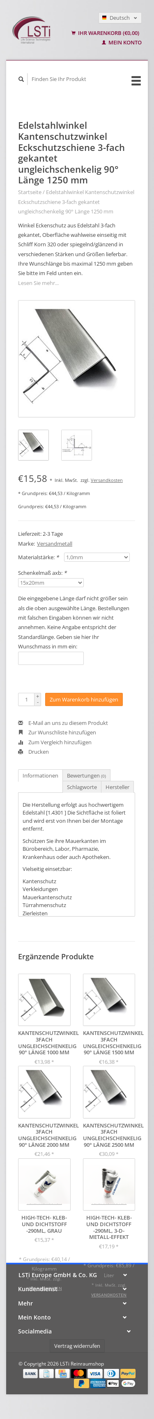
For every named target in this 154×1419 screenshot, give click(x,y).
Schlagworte (82, 787)
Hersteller (117, 787)
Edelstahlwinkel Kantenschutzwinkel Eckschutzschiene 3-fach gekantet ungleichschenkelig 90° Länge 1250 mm (76, 201)
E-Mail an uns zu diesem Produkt (63, 723)
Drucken (33, 751)
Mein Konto (122, 42)
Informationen (40, 775)
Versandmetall (54, 543)
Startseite (29, 192)
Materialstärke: (38, 557)
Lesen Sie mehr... (38, 283)
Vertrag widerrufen (77, 1346)
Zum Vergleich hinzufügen (55, 742)
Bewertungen (86, 775)
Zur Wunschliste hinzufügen (57, 732)
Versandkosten (107, 480)
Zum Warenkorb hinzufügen (84, 699)
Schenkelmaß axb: (42, 572)
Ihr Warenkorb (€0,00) (105, 33)
